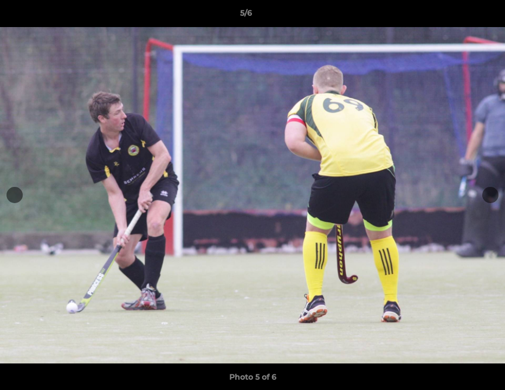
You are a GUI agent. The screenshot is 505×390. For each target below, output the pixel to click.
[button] (459, 16)
